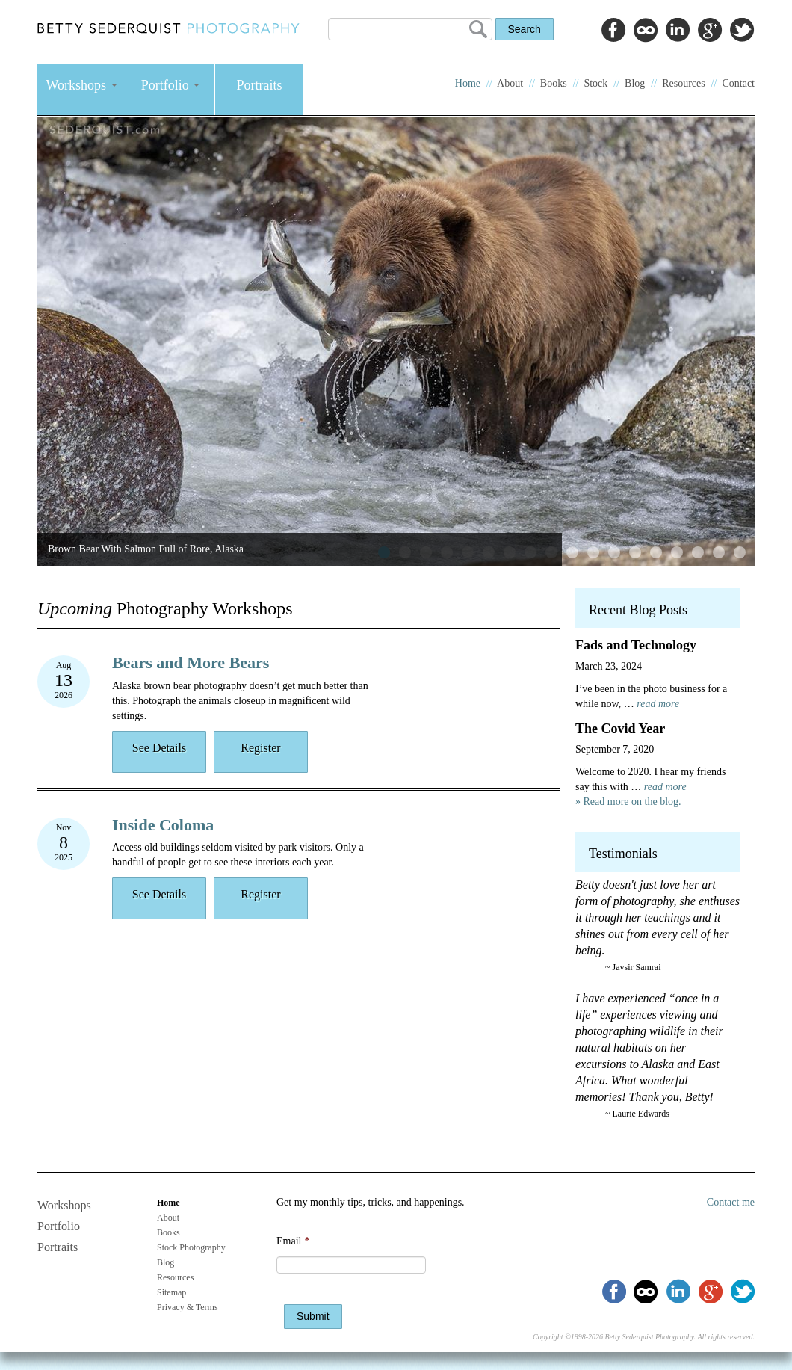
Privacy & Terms (187, 1307)
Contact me (731, 1202)
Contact (738, 83)
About (510, 83)
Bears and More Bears (190, 662)
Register (260, 747)
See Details (159, 747)
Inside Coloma (163, 824)
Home (467, 83)
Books (553, 83)
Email (292, 1241)
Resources (683, 83)
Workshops (81, 85)
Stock (595, 83)
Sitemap (171, 1292)
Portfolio (170, 85)
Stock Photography (191, 1247)
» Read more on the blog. (628, 801)
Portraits (259, 85)
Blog (635, 83)
